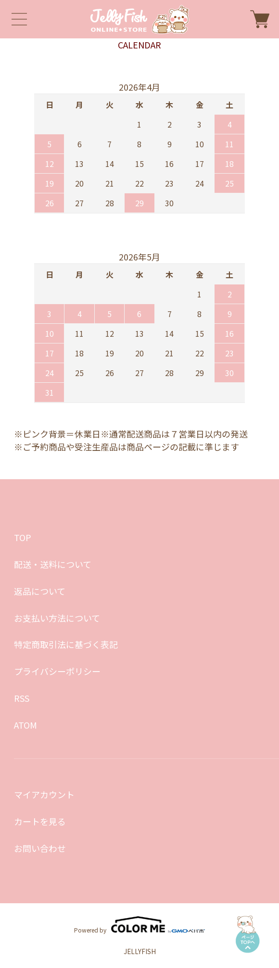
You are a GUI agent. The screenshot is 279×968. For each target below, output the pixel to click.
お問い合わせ (40, 848)
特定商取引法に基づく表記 (66, 644)
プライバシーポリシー (57, 671)
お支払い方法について (57, 618)
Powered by (139, 924)
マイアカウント (44, 794)
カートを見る (40, 821)
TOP (22, 537)
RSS (21, 698)
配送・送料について (52, 564)
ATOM (25, 725)
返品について (39, 591)
